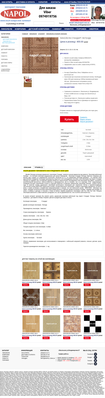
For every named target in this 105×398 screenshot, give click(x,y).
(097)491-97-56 (82, 14)
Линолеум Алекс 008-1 (91, 307)
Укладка (24, 358)
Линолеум (6, 29)
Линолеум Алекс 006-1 (71, 280)
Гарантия (42, 2)
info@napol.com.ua (81, 23)
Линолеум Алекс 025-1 (71, 307)
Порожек (81, 29)
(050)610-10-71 (82, 8)
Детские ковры (6, 63)
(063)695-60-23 (82, 11)
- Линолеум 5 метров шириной (8, 42)
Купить (69, 119)
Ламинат (57, 29)
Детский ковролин (39, 29)
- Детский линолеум (9, 39)
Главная (25, 34)
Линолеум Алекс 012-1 (50, 280)
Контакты (56, 2)
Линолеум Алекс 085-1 (91, 333)
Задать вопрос (85, 119)
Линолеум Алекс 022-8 (30, 280)
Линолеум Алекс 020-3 (50, 307)
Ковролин (20, 29)
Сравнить (83, 117)
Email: (71, 23)
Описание (27, 167)
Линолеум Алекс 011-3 (50, 333)
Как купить (7, 2)
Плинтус (69, 29)
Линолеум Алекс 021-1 (30, 307)
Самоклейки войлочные (5, 70)
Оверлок (94, 29)
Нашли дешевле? (86, 121)
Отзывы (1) (39, 167)
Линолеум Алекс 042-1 (71, 333)
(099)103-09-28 (82, 5)
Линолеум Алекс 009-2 (91, 280)
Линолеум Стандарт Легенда (56, 34)
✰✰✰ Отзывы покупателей (77, 2)
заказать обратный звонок (80, 20)
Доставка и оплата (25, 2)
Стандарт (41, 34)
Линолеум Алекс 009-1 (30, 333)
